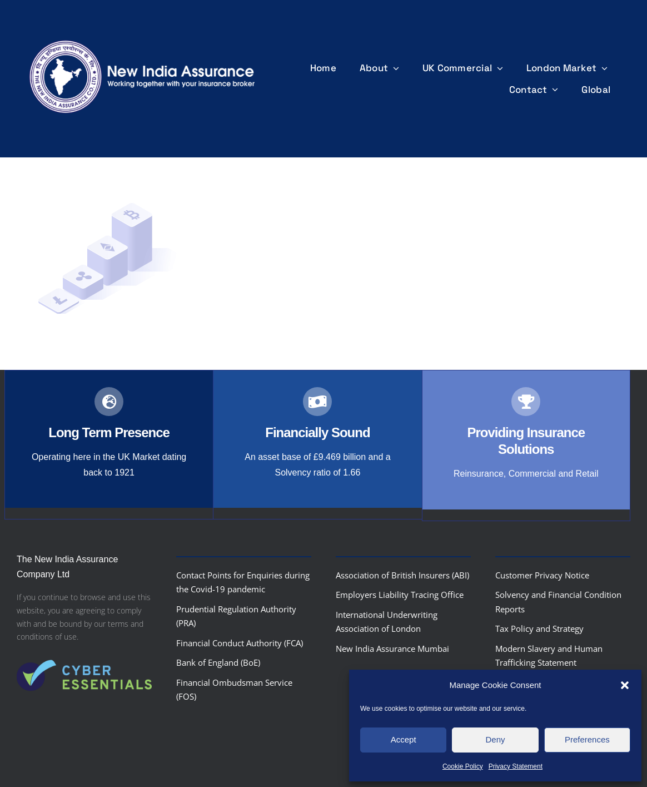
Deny (495, 739)
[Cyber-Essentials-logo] (84, 653)
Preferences (587, 739)
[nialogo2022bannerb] (142, 38)
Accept (403, 739)
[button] (624, 685)
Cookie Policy (462, 766)
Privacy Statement (516, 766)
